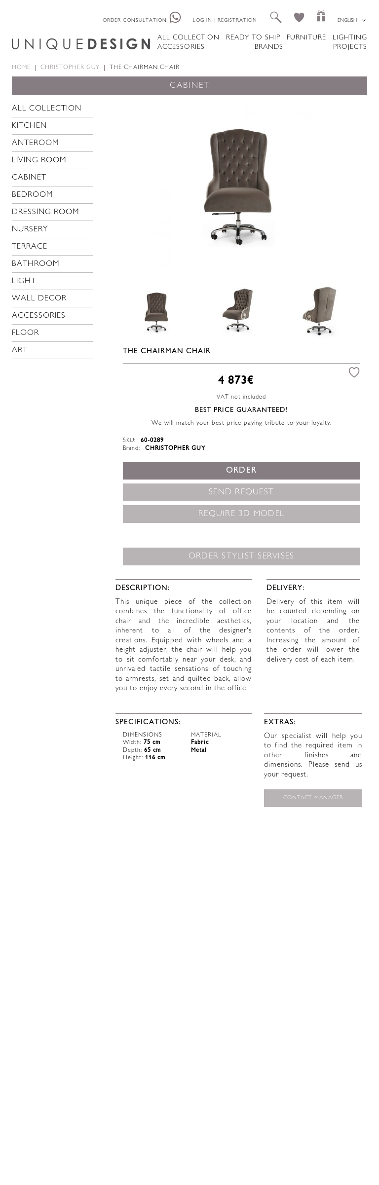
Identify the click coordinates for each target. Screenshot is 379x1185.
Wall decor (39, 298)
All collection (188, 38)
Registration (237, 20)
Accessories (181, 47)
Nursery (30, 229)
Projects (350, 47)
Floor (25, 333)
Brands (269, 47)
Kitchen (29, 126)
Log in (202, 20)
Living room (39, 160)
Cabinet (29, 178)
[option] (237, 184)
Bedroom (32, 195)
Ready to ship (253, 38)
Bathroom (36, 264)
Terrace (29, 247)
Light (24, 281)
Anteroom (35, 143)
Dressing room (45, 212)
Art (20, 350)
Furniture (306, 38)
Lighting (350, 38)
